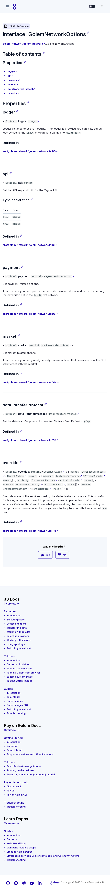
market (12, 84)
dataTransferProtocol (20, 89)
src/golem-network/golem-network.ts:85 (29, 245)
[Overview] (55, 603)
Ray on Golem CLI (17, 794)
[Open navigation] (7, 6)
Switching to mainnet (19, 648)
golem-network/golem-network (23, 43)
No (62, 555)
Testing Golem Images (19, 680)
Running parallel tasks (19, 668)
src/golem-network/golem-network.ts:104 (30, 382)
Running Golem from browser (23, 672)
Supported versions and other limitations (30, 754)
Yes (45, 555)
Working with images (19, 640)
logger (11, 71)
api (9, 75)
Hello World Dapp (16, 843)
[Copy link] (88, 32)
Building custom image (20, 676)
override (13, 93)
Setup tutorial (14, 750)
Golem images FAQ (17, 705)
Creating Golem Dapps (20, 851)
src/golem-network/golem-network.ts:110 (29, 440)
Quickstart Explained (18, 664)
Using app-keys (16, 644)
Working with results (18, 631)
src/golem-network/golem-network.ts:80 (29, 151)
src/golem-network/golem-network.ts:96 (29, 313)
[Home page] (14, 6)
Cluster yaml (14, 786)
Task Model (13, 697)
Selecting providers (18, 636)
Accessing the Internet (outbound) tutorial (31, 774)
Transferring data (17, 627)
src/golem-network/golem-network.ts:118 (29, 530)
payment (13, 80)
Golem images (15, 701)
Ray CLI (11, 790)
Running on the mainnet (20, 770)
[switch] (92, 6)
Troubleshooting (16, 713)
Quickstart (12, 746)
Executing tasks (16, 619)
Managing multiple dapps (21, 847)
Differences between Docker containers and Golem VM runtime (43, 855)
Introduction (14, 615)
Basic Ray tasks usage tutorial (24, 766)
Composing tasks (16, 623)
